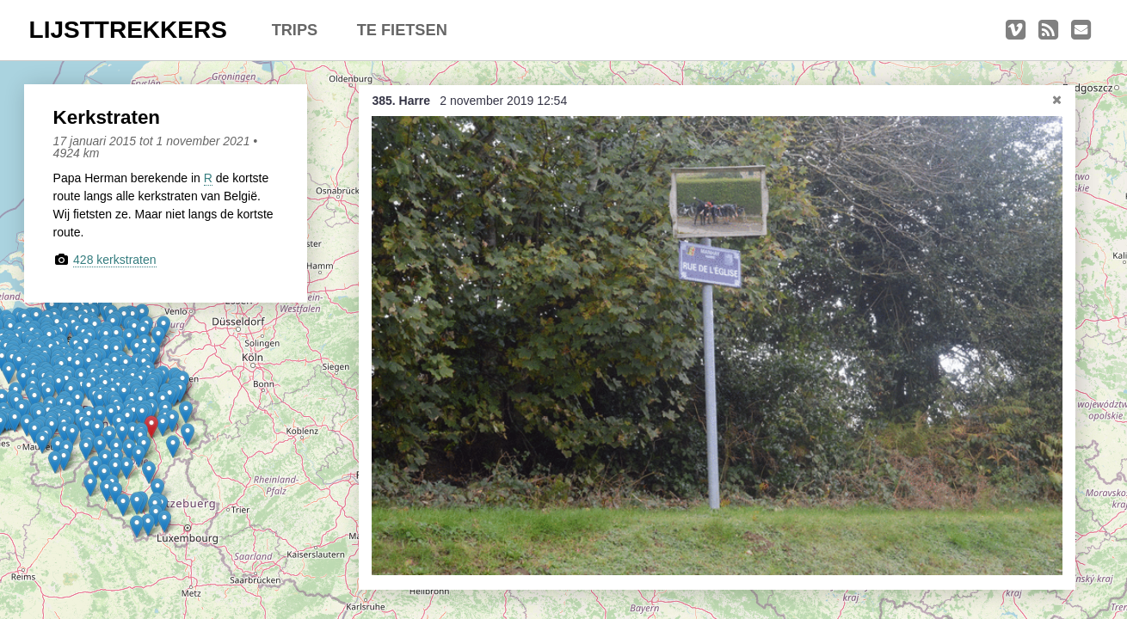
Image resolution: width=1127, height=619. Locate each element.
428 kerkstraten (115, 260)
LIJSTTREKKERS (128, 29)
